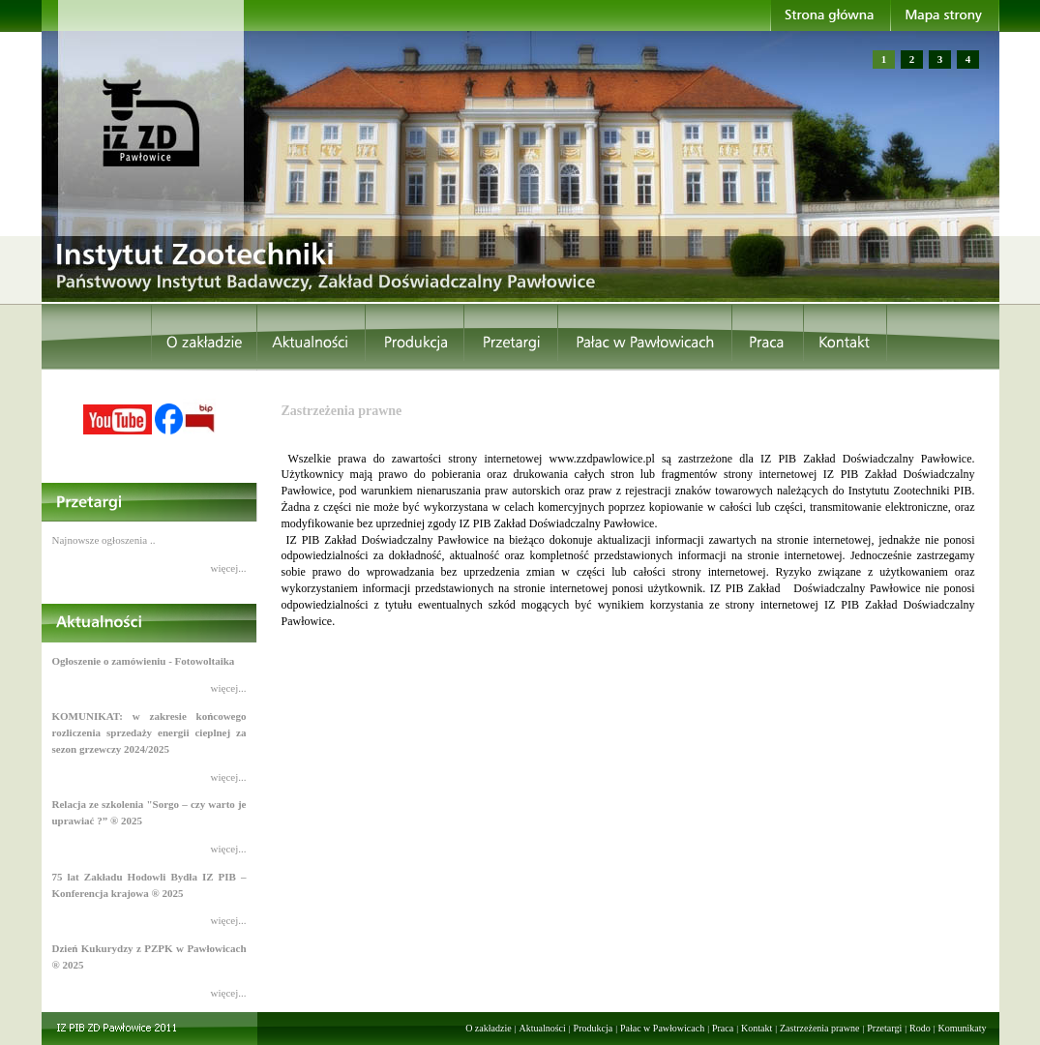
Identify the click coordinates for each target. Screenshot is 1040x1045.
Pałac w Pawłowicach (662, 1028)
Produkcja (593, 1028)
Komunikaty (962, 1028)
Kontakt (756, 1028)
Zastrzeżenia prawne (819, 1028)
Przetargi (884, 1028)
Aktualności (542, 1028)
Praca (722, 1028)
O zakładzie (488, 1028)
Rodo (920, 1028)
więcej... (229, 568)
